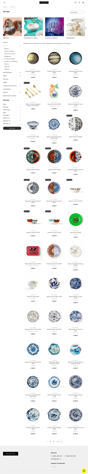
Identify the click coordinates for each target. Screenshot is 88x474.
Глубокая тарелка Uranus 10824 (75, 72)
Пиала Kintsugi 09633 (33, 296)
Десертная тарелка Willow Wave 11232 (33, 395)
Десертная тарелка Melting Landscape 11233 (75, 362)
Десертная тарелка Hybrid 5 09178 (33, 201)
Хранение (7, 66)
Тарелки (6, 48)
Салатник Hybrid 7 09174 (54, 232)
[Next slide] (85, 28)
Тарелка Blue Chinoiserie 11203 (75, 330)
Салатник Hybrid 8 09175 (33, 232)
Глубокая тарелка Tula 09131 (54, 263)
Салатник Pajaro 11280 (33, 137)
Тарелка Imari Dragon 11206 (54, 296)
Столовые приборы (9, 59)
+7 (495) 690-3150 (70, 456)
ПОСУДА (5, 45)
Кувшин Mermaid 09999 (54, 104)
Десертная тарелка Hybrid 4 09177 (54, 201)
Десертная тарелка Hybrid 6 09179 (75, 170)
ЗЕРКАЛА (5, 79)
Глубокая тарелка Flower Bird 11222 (75, 428)
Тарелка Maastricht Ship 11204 (75, 297)
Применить (12, 128)
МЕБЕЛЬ (5, 92)
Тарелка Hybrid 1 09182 (54, 169)
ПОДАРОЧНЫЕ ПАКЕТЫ (9, 96)
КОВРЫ (5, 82)
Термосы (6, 69)
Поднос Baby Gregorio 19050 (33, 263)
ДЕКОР (5, 76)
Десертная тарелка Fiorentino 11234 (54, 362)
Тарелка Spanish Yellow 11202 (33, 329)
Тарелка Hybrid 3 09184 (75, 137)
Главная (5, 7)
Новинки (5, 42)
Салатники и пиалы (9, 53)
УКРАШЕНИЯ (6, 89)
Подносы (6, 64)
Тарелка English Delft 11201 (54, 329)
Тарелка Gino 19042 (75, 232)
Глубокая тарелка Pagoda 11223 (54, 428)
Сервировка (7, 56)
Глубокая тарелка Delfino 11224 (33, 428)
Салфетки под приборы (10, 61)
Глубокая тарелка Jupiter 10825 (54, 72)
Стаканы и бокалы (9, 51)
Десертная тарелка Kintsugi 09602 (75, 264)
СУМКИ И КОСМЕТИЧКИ (10, 86)
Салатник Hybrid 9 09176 (75, 201)
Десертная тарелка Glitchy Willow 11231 (54, 137)
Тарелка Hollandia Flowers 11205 (75, 104)
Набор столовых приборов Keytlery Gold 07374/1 (33, 104)
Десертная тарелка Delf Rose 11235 (33, 362)
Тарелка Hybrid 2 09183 (33, 169)
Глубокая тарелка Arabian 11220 (75, 395)
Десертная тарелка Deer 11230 (54, 395)
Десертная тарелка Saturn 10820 (33, 72)
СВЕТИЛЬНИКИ (7, 72)
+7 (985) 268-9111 (56, 456)
